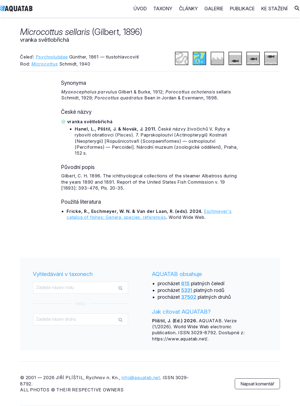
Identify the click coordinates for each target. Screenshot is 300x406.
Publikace (242, 8)
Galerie (213, 8)
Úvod (140, 8)
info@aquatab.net (141, 377)
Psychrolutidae (52, 57)
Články (188, 8)
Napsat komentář (257, 383)
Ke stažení (274, 8)
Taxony (162, 8)
